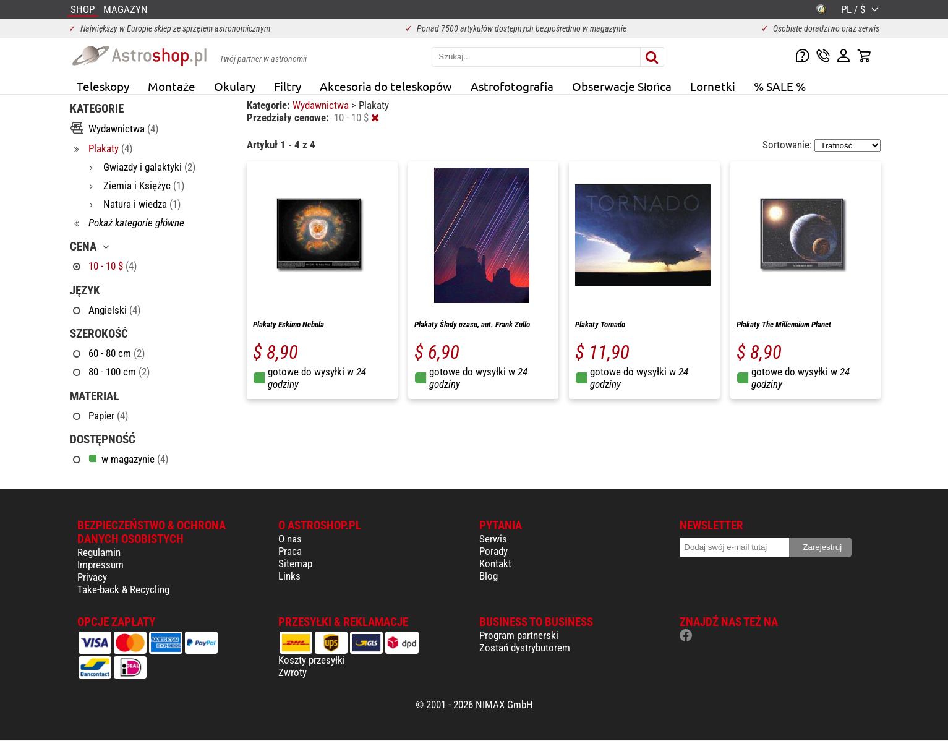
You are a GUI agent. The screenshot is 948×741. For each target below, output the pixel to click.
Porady (493, 551)
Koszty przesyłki (311, 660)
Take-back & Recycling (123, 589)
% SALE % (780, 86)
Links (289, 576)
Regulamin (99, 552)
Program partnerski (518, 635)
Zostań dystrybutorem (524, 647)
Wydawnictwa (322, 105)
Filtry (287, 86)
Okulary (234, 86)
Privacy (92, 577)
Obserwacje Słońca (622, 86)
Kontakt (495, 563)
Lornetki (712, 86)
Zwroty (292, 672)
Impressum (100, 565)
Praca (290, 551)
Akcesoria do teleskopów (386, 86)
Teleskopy (103, 86)
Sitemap (295, 563)
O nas (290, 539)
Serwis (493, 539)
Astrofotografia (512, 86)
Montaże (171, 86)
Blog (488, 576)
